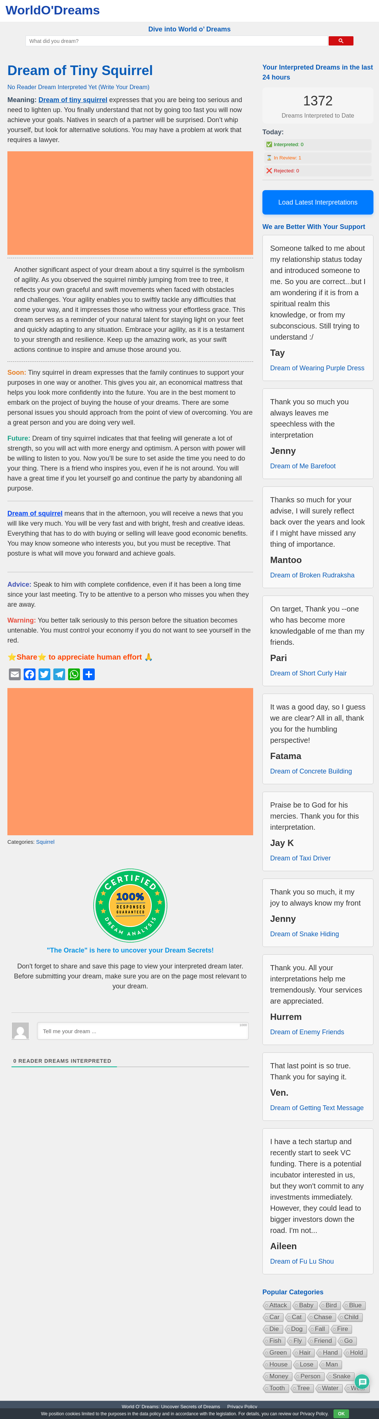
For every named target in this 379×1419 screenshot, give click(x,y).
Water (330, 1388)
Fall (320, 1328)
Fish (275, 1340)
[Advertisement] (130, 203)
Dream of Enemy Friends (307, 1032)
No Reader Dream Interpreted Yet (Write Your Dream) (78, 87)
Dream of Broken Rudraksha (312, 575)
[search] (176, 41)
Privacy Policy (242, 1406)
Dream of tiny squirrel (72, 100)
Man (332, 1364)
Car (274, 1317)
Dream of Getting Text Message (317, 1108)
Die (274, 1328)
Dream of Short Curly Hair (308, 673)
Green (278, 1352)
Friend (323, 1340)
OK (341, 1413)
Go (348, 1340)
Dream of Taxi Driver (300, 858)
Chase (323, 1317)
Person (311, 1376)
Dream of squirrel (35, 513)
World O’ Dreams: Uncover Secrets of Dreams (171, 1406)
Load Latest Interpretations (318, 202)
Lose (306, 1364)
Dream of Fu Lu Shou (302, 1261)
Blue (355, 1305)
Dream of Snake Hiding (304, 934)
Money (278, 1376)
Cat (296, 1317)
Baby (306, 1305)
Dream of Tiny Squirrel (80, 70)
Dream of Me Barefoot (303, 466)
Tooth (277, 1388)
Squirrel (45, 842)
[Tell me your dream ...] (143, 1031)
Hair (305, 1352)
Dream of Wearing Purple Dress (317, 368)
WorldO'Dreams (53, 10)
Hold (356, 1352)
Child (351, 1317)
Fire (342, 1328)
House (278, 1364)
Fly (298, 1340)
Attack (278, 1305)
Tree (303, 1388)
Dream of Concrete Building (311, 771)
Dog (297, 1328)
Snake (342, 1376)
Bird (331, 1305)
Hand (330, 1352)
